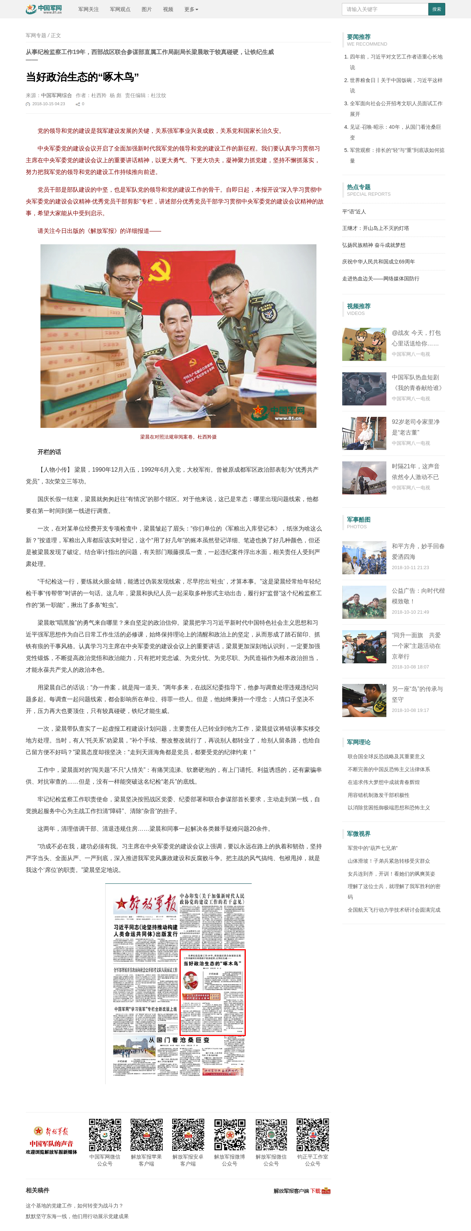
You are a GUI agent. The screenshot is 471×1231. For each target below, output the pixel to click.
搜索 (436, 9)
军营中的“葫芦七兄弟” (372, 848)
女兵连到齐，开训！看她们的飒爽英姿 (391, 874)
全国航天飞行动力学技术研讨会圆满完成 (394, 910)
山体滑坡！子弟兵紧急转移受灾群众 (389, 861)
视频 (168, 9)
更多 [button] (191, 9)
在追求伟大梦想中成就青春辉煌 (384, 782)
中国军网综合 (56, 95)
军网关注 (88, 9)
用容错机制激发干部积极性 (379, 795)
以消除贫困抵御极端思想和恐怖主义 (389, 807)
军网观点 (120, 9)
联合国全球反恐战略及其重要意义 (386, 756)
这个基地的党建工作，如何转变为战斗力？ (75, 1206)
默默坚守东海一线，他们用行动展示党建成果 (77, 1216)
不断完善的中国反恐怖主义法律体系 (389, 769)
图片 (147, 9)
